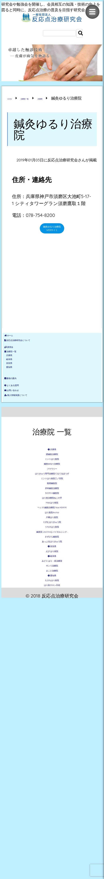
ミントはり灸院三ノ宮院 (52, 604)
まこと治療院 (52, 826)
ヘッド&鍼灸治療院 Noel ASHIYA (52, 674)
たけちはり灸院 (52, 850)
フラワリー (52, 580)
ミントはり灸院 (52, 557)
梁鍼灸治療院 (52, 545)
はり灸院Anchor (52, 686)
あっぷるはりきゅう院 (52, 756)
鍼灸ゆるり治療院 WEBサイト (52, 240)
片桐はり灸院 (52, 697)
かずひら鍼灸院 (52, 744)
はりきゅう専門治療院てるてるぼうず (52, 592)
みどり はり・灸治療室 (52, 803)
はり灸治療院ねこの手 (52, 651)
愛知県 (19, 426)
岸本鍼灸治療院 (52, 627)
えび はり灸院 (52, 779)
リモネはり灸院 (52, 721)
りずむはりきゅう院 (52, 709)
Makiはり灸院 (51, 662)
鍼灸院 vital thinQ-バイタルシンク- (52, 733)
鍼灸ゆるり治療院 (52, 569)
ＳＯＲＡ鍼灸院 (52, 639)
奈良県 (19, 417)
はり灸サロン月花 (52, 861)
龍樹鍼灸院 (52, 616)
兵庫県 (19, 398)
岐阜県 (19, 408)
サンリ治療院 (52, 815)
